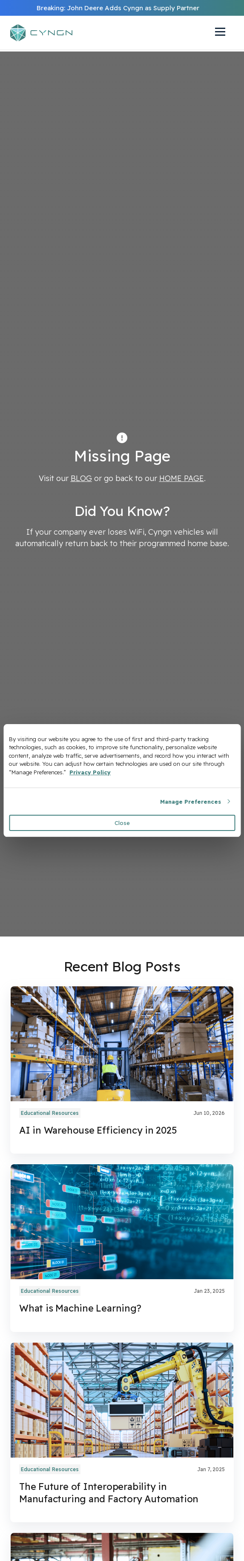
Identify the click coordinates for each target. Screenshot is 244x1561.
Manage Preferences (190, 801)
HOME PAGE (181, 478)
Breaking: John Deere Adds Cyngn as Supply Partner (118, 8)
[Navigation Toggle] (216, 32)
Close (122, 822)
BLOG (81, 478)
